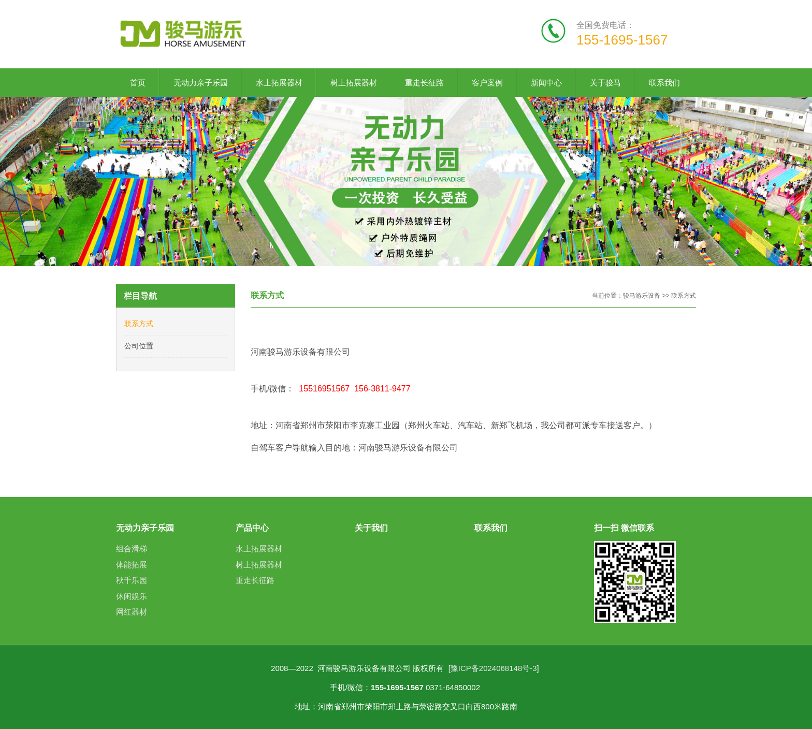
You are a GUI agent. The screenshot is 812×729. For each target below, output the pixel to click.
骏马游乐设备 (642, 295)
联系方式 (138, 323)
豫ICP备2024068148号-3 (494, 668)
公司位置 (138, 346)
